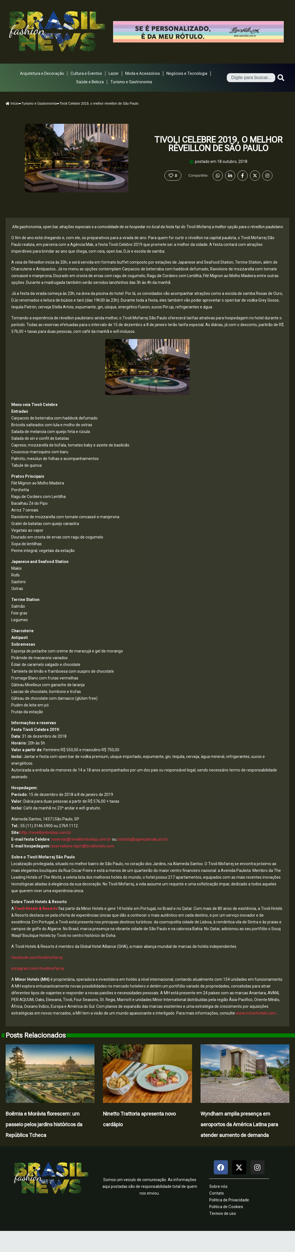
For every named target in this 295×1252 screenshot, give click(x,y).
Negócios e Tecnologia (186, 73)
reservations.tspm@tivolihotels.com (82, 846)
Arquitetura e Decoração (42, 73)
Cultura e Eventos (86, 73)
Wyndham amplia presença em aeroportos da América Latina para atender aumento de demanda (239, 1124)
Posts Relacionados (36, 1035)
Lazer (114, 73)
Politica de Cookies (226, 1206)
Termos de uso (222, 1213)
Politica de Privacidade (229, 1200)
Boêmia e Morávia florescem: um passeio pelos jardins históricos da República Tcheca (44, 1124)
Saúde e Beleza (90, 82)
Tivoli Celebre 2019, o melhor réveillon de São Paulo (218, 144)
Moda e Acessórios (142, 73)
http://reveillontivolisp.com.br (45, 832)
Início (12, 104)
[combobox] (251, 77)
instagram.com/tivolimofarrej (37, 968)
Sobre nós (218, 1186)
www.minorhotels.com (255, 1013)
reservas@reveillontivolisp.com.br (81, 839)
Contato (216, 1193)
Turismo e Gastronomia (131, 82)
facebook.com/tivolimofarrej (37, 957)
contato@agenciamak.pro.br (142, 839)
